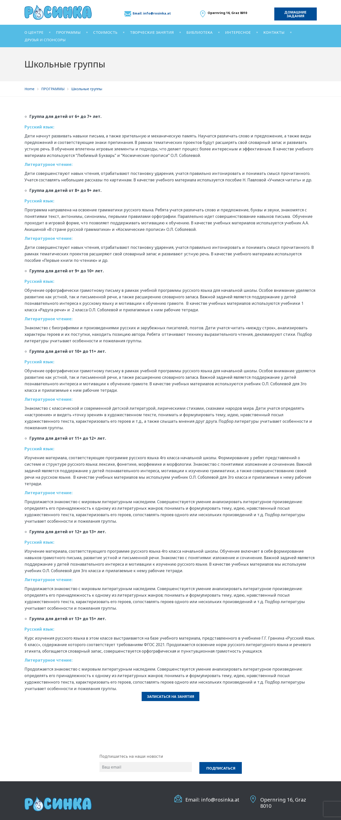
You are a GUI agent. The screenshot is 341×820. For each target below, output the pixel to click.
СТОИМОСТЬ (105, 32)
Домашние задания (295, 14)
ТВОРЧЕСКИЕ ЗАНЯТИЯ (152, 32)
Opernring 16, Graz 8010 (283, 802)
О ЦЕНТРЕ (33, 32)
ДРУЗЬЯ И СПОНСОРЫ (45, 39)
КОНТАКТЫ (274, 32)
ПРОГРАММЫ (68, 32)
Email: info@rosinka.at (152, 13)
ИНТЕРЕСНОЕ (238, 32)
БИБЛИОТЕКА (199, 32)
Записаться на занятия (170, 696)
